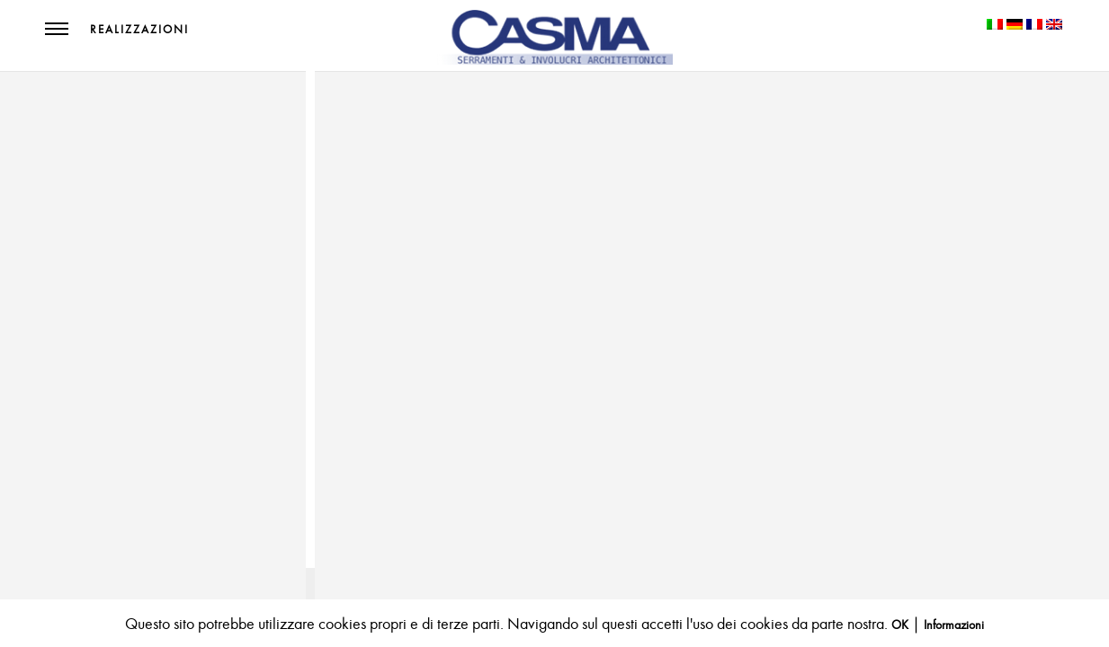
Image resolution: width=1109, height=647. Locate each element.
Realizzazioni (139, 29)
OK (899, 625)
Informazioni (954, 625)
